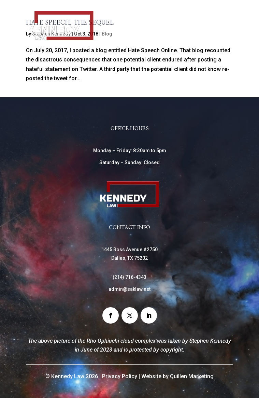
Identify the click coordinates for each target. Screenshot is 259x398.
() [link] (129, 277)
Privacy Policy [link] (119, 376)
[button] (110, 315)
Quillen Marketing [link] (192, 376)
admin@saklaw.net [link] (129, 289)
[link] (60, 39)
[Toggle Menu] (224, 30)
